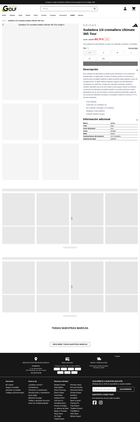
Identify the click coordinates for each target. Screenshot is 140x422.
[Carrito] (134, 9)
